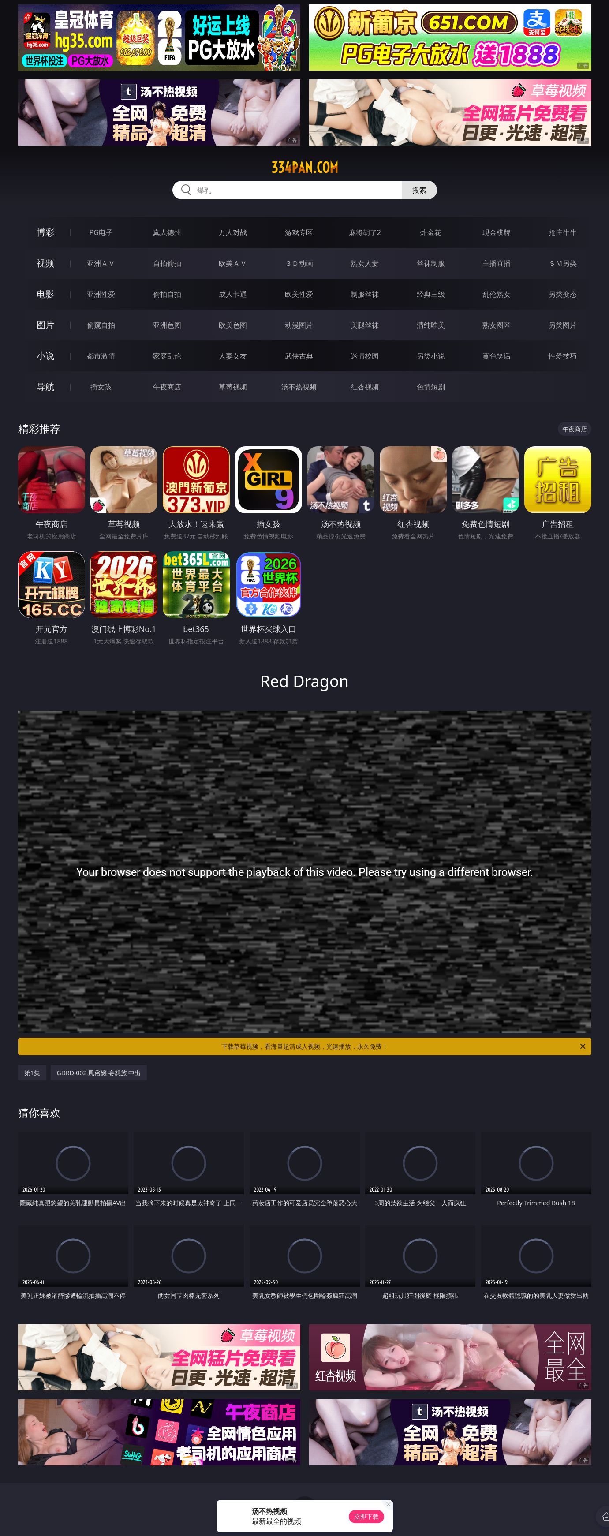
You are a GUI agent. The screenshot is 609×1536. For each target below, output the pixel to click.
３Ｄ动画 (299, 263)
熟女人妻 (365, 263)
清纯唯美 (431, 325)
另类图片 (563, 325)
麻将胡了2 (365, 232)
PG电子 (101, 232)
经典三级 (431, 294)
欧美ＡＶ (233, 263)
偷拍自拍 (167, 294)
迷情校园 (365, 356)
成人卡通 (233, 294)
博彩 (45, 232)
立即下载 (366, 1516)
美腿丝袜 (365, 325)
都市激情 (101, 356)
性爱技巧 (563, 356)
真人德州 (167, 232)
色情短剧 (431, 387)
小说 (45, 356)
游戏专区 (299, 232)
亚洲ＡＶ (101, 263)
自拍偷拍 (167, 263)
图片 (45, 325)
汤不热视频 (299, 387)
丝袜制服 (431, 263)
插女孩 (101, 387)
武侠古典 (299, 356)
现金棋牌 (496, 232)
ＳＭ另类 (563, 263)
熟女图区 (496, 325)
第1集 (32, 1073)
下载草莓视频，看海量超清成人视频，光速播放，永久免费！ (404, 1046)
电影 (45, 294)
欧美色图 (233, 325)
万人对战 (233, 232)
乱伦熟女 (496, 294)
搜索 (419, 190)
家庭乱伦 (167, 356)
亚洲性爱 (101, 294)
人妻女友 (233, 356)
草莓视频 (233, 387)
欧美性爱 (299, 294)
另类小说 (431, 356)
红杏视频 (365, 387)
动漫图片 (299, 325)
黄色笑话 (496, 356)
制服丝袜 (365, 294)
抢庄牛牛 (563, 232)
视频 (45, 263)
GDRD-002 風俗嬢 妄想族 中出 (99, 1073)
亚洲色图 (167, 325)
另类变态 (563, 294)
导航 (45, 386)
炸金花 (430, 232)
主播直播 (496, 263)
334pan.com (304, 167)
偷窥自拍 (101, 325)
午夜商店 (167, 387)
